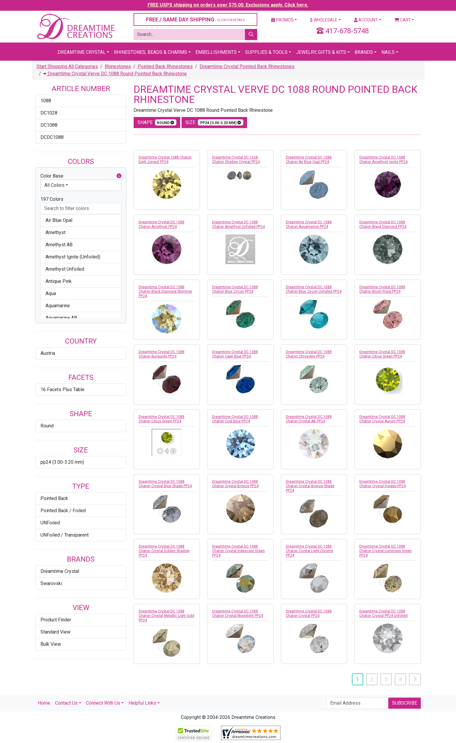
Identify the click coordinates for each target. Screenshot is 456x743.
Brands (364, 52)
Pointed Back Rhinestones (165, 66)
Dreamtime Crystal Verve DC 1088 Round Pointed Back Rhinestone (115, 73)
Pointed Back (54, 498)
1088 (45, 101)
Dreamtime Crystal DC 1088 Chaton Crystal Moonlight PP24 (237, 613)
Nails (388, 52)
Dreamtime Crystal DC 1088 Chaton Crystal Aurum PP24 (382, 419)
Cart (402, 20)
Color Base (80, 176)
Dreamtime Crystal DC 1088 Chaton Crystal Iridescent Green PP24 (238, 550)
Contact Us (66, 703)
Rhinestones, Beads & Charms (150, 52)
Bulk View (50, 644)
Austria (47, 353)
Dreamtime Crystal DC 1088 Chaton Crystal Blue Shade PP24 (165, 483)
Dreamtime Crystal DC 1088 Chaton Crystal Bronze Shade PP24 (310, 486)
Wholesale (323, 20)
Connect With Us (103, 703)
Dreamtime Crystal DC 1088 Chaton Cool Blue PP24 (235, 419)
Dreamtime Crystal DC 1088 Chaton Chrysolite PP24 (309, 354)
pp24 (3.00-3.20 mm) (62, 462)
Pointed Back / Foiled (63, 510)
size (214, 122)
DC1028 (48, 113)
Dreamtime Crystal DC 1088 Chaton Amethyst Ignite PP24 (383, 159)
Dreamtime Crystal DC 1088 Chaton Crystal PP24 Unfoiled (383, 613)
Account (366, 20)
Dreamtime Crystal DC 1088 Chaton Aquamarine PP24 (309, 224)
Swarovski (51, 583)
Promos (282, 20)
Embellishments (216, 52)
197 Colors (51, 199)
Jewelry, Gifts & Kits (321, 52)
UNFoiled (50, 523)
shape (157, 122)
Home (44, 703)
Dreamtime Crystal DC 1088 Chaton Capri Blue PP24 (235, 354)
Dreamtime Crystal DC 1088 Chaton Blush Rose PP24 (382, 289)
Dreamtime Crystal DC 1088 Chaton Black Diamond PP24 (382, 224)
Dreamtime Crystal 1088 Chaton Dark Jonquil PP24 (165, 159)
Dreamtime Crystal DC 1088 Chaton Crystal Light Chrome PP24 (309, 550)
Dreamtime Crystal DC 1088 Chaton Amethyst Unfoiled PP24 (238, 224)
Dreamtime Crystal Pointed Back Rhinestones (247, 66)
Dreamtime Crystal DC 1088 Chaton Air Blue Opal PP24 (309, 159)
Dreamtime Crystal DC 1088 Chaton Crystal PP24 (309, 613)
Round (47, 426)
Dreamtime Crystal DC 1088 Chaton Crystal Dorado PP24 (382, 483)
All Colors (54, 185)
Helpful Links (142, 703)
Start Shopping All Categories (67, 66)
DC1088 (48, 125)
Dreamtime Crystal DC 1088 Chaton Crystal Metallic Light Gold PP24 (166, 615)
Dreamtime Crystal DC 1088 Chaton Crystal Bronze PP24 (235, 483)
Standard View (55, 632)
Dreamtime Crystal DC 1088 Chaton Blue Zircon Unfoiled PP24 (313, 289)
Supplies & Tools (266, 52)
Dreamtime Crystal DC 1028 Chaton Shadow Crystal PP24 (236, 159)
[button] (119, 176)
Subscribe (404, 703)
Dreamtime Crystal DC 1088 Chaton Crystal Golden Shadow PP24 (164, 550)
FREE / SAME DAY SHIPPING (195, 19)
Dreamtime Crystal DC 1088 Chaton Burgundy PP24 (161, 354)
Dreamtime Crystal (82, 52)
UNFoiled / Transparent (64, 535)
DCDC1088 (52, 137)
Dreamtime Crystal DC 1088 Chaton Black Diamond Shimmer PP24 (165, 291)
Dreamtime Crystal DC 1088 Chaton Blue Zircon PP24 (235, 289)
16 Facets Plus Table (62, 389)
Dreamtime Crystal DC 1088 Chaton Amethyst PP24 (161, 224)
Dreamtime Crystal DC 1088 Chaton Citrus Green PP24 (382, 354)
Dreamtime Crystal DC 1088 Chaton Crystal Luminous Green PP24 (385, 550)
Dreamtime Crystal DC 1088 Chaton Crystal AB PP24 (309, 419)
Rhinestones (118, 66)
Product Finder (55, 620)
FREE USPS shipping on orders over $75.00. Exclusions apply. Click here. (228, 5)
